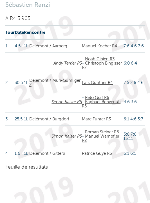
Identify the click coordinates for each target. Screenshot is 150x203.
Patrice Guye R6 (97, 153)
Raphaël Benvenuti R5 (101, 104)
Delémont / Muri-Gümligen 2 (55, 82)
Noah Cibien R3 (100, 59)
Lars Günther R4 (97, 82)
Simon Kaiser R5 (67, 102)
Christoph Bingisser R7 (102, 65)
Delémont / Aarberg (48, 46)
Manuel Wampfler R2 (100, 138)
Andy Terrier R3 (67, 63)
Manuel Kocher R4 (99, 46)
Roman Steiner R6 (102, 132)
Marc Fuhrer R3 (96, 119)
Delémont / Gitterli (47, 153)
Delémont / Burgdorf (49, 119)
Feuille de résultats (26, 167)
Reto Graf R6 (97, 97)
